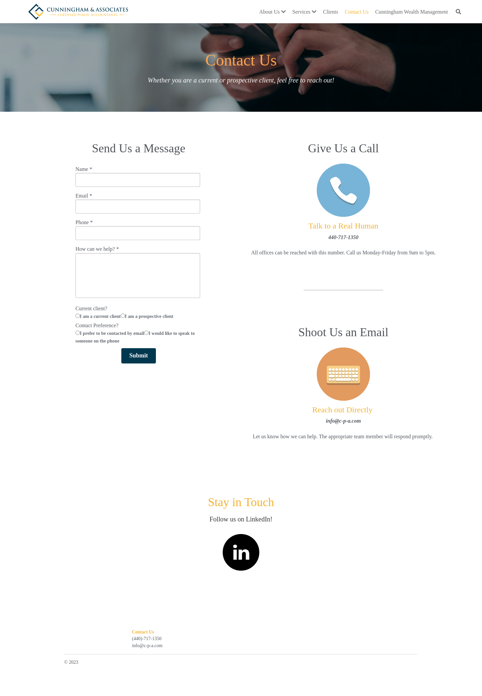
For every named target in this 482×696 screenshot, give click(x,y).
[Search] (458, 11)
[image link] (78, 11)
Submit (138, 355)
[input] (137, 180)
